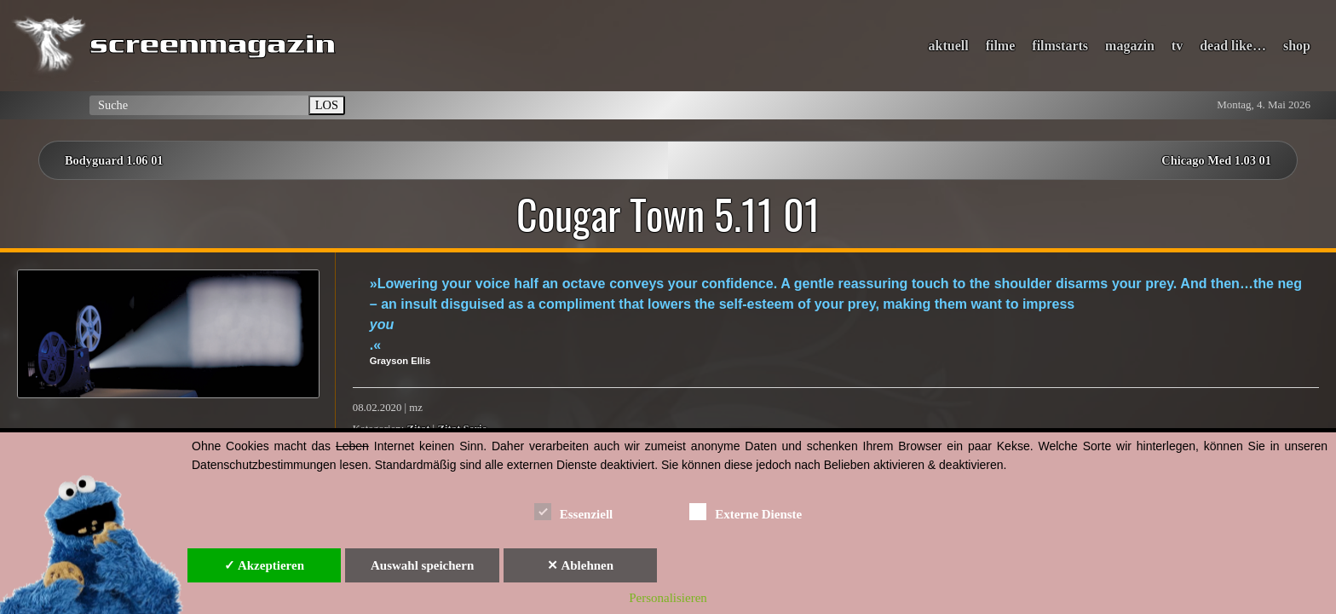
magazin (1130, 45)
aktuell (949, 45)
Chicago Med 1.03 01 (1216, 160)
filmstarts (1060, 45)
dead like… (1233, 45)
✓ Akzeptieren (264, 565)
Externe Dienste (745, 511)
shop (1296, 45)
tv (1177, 45)
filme (1001, 45)
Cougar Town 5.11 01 (668, 214)
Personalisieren (668, 598)
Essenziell (573, 511)
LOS (326, 105)
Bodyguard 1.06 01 (114, 160)
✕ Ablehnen (580, 565)
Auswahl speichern (422, 565)
